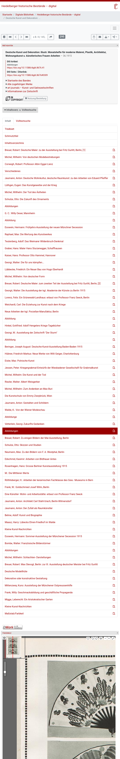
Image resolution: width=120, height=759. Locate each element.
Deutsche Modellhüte (16, 571)
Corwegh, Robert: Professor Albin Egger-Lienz (29, 164)
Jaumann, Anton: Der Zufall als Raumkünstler (29, 508)
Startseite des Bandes (19, 80)
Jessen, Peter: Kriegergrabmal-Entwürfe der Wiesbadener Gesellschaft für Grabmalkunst (51, 367)
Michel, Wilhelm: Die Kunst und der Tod (25, 374)
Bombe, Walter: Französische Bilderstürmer (28, 543)
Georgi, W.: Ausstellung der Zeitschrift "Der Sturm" (31, 332)
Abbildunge (11, 417)
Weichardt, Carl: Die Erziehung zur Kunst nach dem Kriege (35, 304)
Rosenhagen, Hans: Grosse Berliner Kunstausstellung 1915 (36, 466)
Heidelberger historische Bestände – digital (28, 6)
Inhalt (8, 121)
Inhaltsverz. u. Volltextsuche (20, 109)
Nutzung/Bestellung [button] (35, 98)
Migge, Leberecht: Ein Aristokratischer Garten (29, 599)
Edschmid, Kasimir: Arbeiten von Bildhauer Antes (30, 459)
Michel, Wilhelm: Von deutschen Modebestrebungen (32, 157)
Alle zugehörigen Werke (19, 84)
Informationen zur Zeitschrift (22, 91)
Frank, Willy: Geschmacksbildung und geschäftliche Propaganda (38, 592)
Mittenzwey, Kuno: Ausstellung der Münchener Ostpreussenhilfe (38, 585)
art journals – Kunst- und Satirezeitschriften (30, 87)
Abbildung (10, 220)
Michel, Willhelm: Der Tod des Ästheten (25, 192)
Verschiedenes (12, 171)
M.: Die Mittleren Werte (17, 473)
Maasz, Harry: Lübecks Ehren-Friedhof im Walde (30, 522)
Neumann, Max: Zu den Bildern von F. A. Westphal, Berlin (34, 452)
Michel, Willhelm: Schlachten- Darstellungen (28, 557)
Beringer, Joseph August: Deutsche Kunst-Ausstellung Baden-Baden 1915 (43, 346)
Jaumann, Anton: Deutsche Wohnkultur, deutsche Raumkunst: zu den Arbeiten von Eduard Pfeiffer (56, 178)
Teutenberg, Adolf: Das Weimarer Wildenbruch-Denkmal (34, 241)
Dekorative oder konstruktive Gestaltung (26, 578)
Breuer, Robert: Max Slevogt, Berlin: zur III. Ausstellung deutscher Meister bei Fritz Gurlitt (51, 564)
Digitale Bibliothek (25, 14)
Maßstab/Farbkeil (14, 613)
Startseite (7, 14)
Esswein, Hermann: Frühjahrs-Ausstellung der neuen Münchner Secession (44, 227)
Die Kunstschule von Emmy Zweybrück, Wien (28, 395)
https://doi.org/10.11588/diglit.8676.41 (26, 67)
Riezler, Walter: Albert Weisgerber (22, 381)
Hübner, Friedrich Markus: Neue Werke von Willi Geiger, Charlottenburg (42, 353)
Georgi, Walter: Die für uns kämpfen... (24, 262)
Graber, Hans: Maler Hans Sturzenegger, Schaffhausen (33, 248)
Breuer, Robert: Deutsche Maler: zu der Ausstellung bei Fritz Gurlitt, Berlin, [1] (45, 150)
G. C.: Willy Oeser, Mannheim (20, 213)
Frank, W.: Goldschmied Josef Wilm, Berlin (27, 487)
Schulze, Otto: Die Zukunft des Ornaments (27, 199)
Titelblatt (9, 129)
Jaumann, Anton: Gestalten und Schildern (27, 402)
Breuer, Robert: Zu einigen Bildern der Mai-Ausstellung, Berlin (37, 438)
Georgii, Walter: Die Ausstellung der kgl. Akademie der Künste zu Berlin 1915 (45, 290)
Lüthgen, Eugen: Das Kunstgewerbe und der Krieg (31, 185)
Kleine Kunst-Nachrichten (18, 529)
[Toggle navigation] (114, 28)
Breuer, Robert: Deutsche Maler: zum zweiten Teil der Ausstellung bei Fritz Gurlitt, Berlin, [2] (52, 283)
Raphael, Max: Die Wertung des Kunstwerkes (28, 234)
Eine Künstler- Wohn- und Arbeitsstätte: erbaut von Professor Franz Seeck (43, 494)
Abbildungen (11, 206)
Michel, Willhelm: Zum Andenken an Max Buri (28, 388)
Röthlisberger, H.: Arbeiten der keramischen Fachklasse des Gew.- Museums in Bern (49, 480)
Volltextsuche (23, 121)
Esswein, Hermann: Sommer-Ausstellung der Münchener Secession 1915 (43, 536)
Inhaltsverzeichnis (14, 143)
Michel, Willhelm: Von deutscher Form (25, 276)
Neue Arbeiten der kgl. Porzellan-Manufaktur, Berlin (32, 311)
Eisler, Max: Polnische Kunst (19, 360)
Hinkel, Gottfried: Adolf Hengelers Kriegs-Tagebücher (33, 325)
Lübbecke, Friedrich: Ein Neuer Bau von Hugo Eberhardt (34, 269)
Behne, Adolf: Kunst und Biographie (23, 515)
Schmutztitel (11, 136)
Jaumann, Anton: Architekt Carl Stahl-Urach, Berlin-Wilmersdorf (38, 501)
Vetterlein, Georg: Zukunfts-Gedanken (24, 424)
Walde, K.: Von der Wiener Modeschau (25, 409)
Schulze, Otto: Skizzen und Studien (23, 445)
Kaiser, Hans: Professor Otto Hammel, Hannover (30, 255)
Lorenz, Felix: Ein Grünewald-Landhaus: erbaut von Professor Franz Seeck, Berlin (47, 297)
